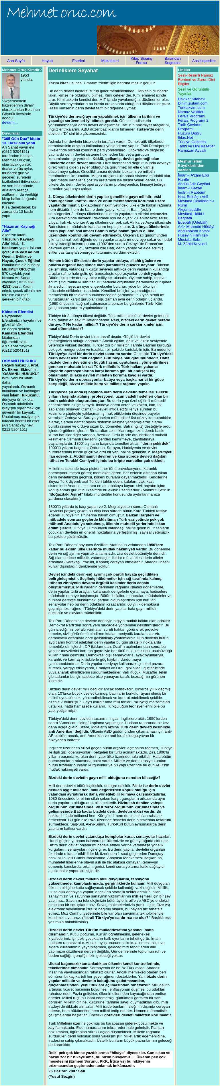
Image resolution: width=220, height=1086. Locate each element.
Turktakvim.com (191, 107)
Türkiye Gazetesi (192, 142)
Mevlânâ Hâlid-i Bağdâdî (191, 216)
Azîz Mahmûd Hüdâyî (196, 227)
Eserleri (78, 61)
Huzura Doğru (190, 133)
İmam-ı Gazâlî (190, 188)
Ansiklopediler (204, 61)
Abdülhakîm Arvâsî (194, 231)
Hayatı (47, 61)
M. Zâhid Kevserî (192, 244)
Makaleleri (110, 61)
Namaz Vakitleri (191, 112)
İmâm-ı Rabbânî (191, 192)
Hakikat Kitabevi (191, 99)
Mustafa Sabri (189, 239)
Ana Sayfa (16, 61)
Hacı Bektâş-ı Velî (193, 197)
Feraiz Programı (191, 116)
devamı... (10, 122)
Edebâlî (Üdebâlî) (193, 222)
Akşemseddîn (189, 209)
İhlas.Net (185, 137)
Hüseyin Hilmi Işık (193, 235)
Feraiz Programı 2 (193, 120)
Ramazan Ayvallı (192, 150)
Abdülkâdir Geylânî (194, 184)
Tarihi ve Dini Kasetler (196, 146)
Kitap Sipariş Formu (141, 60)
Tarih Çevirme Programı (189, 127)
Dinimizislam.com (193, 103)
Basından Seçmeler (173, 60)
